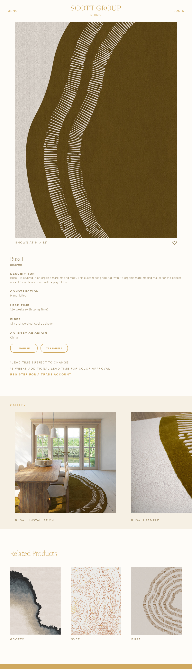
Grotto (17, 639)
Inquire (24, 348)
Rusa (136, 639)
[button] (174, 243)
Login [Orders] (179, 10)
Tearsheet (54, 348)
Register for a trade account (40, 374)
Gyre (75, 639)
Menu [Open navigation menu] (12, 10)
